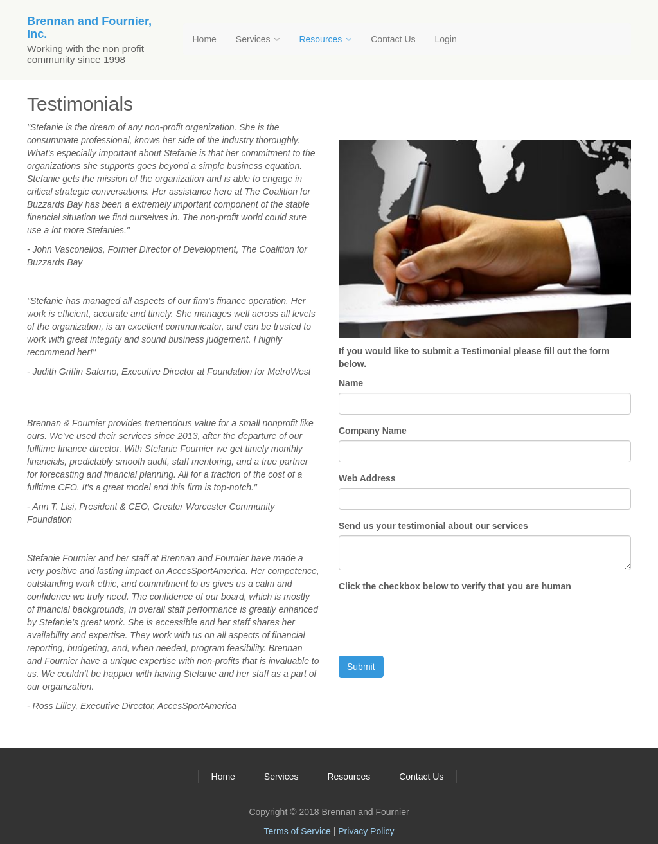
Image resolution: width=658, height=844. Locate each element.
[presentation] (436, 621)
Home (205, 39)
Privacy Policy (366, 831)
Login (446, 39)
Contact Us (393, 39)
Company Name (373, 431)
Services (258, 39)
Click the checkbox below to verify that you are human (455, 586)
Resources (325, 39)
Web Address (367, 478)
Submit (361, 666)
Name (351, 383)
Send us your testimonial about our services (433, 526)
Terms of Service (297, 831)
